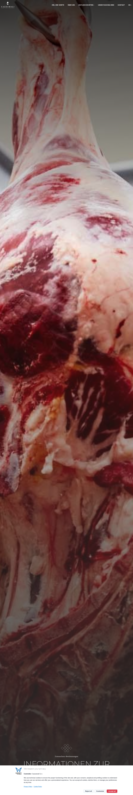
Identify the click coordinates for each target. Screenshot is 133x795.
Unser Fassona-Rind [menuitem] (106, 5)
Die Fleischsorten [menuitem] (85, 5)
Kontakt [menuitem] (121, 5)
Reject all (88, 791)
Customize (100, 791)
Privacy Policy (28, 786)
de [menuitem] (129, 5)
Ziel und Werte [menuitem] (58, 5)
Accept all (112, 791)
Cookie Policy (38, 786)
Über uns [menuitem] (71, 5)
